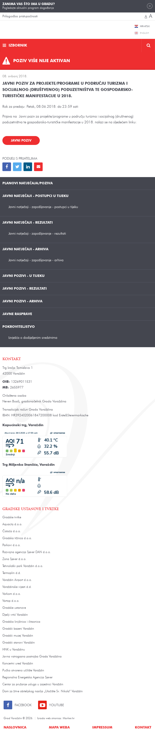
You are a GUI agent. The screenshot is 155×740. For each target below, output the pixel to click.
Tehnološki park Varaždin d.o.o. (22, 566)
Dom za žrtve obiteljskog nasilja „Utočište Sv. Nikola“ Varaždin (42, 691)
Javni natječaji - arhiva (25, 249)
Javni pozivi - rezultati (24, 288)
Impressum (102, 727)
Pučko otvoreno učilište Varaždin (23, 670)
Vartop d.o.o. (10, 601)
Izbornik (18, 46)
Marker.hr (69, 718)
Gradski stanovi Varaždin (18, 642)
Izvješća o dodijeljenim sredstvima (32, 338)
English (144, 33)
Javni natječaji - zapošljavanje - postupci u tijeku (43, 207)
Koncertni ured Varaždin (17, 663)
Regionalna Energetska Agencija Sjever (27, 677)
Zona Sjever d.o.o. (14, 559)
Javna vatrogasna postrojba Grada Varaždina (32, 656)
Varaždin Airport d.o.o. (17, 580)
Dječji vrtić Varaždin (15, 614)
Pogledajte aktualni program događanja (28, 6)
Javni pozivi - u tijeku (23, 276)
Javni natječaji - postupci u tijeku (35, 196)
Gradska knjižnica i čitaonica (21, 621)
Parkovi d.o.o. (11, 545)
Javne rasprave (17, 314)
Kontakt (143, 727)
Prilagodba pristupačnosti (20, 16)
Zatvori (150, 6)
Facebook (23, 705)
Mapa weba (59, 727)
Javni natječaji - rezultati (27, 222)
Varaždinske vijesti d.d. (17, 587)
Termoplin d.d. (11, 573)
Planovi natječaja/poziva (27, 183)
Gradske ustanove (14, 607)
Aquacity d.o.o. (12, 524)
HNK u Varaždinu (13, 649)
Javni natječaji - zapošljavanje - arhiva (35, 260)
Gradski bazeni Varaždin (18, 628)
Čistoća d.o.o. (11, 531)
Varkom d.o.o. (11, 594)
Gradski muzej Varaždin (17, 635)
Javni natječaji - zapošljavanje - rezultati (37, 234)
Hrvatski (145, 26)
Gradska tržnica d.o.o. (17, 538)
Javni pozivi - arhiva (22, 301)
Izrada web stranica (49, 718)
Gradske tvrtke (11, 517)
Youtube (56, 705)
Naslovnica (15, 727)
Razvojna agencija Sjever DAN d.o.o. (26, 552)
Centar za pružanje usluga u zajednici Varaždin (32, 684)
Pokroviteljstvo (18, 326)
